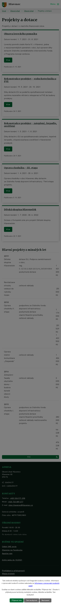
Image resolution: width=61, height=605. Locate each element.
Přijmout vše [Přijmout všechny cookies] (17, 600)
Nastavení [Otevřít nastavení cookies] (45, 600)
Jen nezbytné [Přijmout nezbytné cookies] (31, 600)
